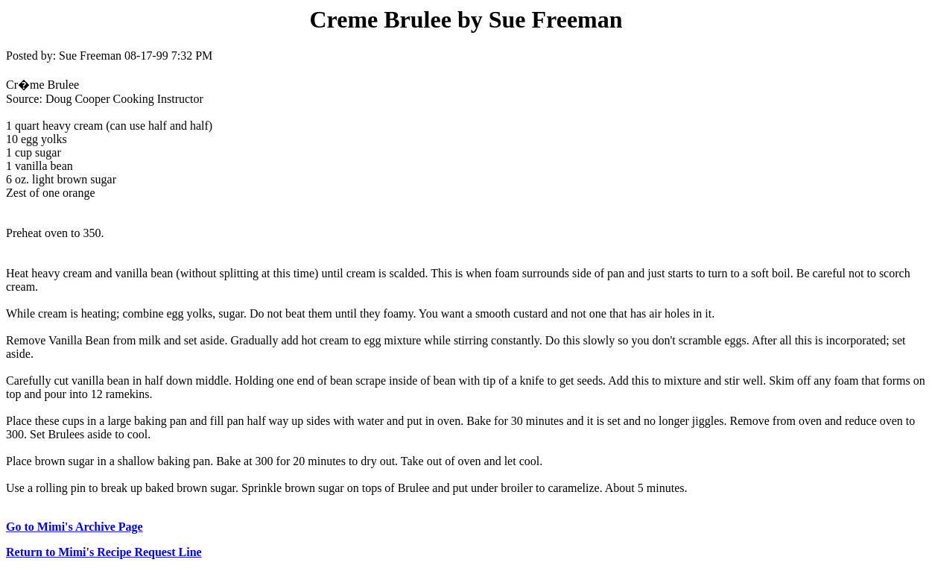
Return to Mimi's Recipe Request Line (104, 552)
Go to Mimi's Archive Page (74, 526)
